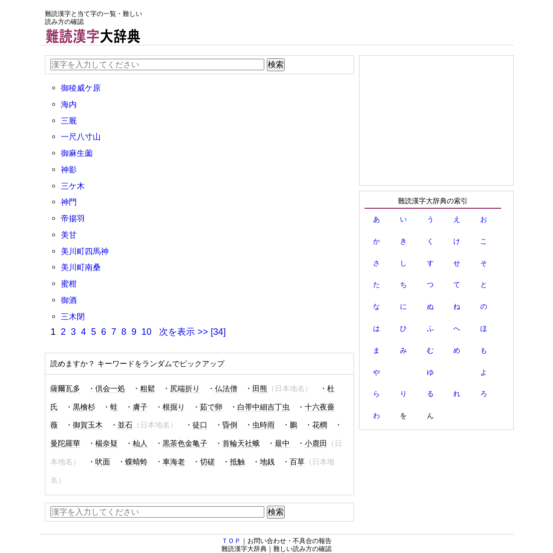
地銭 (267, 462)
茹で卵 (211, 407)
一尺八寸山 (81, 136)
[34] (217, 332)
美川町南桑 (81, 267)
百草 (297, 462)
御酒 (69, 299)
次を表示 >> (183, 332)
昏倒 (229, 425)
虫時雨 (263, 425)
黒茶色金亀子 (185, 443)
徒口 (199, 425)
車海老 (174, 462)
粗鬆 (147, 389)
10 (147, 332)
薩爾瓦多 (65, 389)
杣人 (140, 443)
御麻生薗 (77, 152)
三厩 (69, 120)
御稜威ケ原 (81, 87)
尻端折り (185, 389)
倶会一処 (110, 389)
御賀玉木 (88, 425)
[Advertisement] (332, 22)
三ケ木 (73, 185)
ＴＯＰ (231, 541)
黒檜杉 (84, 407)
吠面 (102, 462)
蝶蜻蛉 (136, 462)
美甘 (69, 234)
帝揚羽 (73, 218)
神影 (69, 169)
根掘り (174, 407)
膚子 (140, 407)
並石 (125, 425)
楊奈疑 (106, 443)
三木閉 (73, 316)
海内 (69, 104)
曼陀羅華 (65, 443)
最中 (282, 443)
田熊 (259, 389)
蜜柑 (69, 283)
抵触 (237, 462)
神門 (69, 201)
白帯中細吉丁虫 (263, 407)
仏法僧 (226, 389)
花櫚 (319, 425)
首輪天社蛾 (241, 443)
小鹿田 (316, 443)
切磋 (207, 462)
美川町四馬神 (85, 251)
